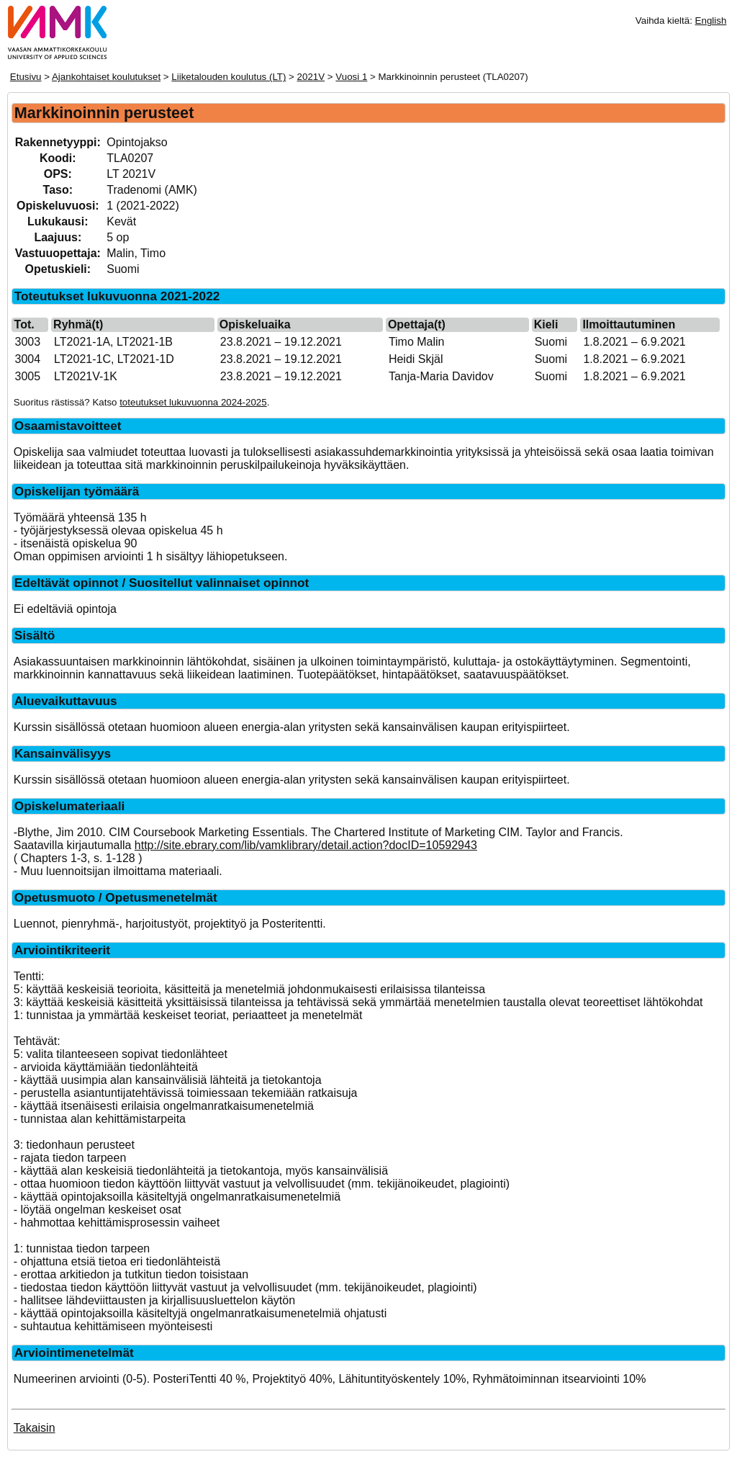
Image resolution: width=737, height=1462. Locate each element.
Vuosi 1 (351, 76)
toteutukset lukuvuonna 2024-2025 (193, 402)
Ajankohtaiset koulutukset (106, 76)
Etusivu (26, 76)
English (711, 20)
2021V (311, 76)
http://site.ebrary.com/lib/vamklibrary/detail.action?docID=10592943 (306, 845)
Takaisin (34, 1428)
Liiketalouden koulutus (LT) (228, 76)
